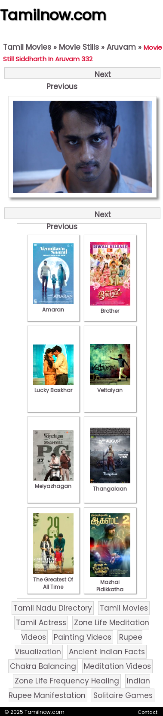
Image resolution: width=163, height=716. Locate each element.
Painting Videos (82, 637)
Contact (147, 712)
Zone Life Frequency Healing (67, 681)
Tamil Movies (27, 47)
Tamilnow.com (53, 15)
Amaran (53, 306)
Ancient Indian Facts (107, 652)
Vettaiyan (110, 386)
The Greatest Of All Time (53, 579)
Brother (110, 307)
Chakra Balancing (43, 666)
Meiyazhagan (53, 482)
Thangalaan (110, 485)
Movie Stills (79, 47)
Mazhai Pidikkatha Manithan (110, 585)
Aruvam (121, 47)
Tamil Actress (41, 622)
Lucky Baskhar (53, 386)
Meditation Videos (117, 666)
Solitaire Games (123, 695)
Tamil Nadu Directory (52, 608)
